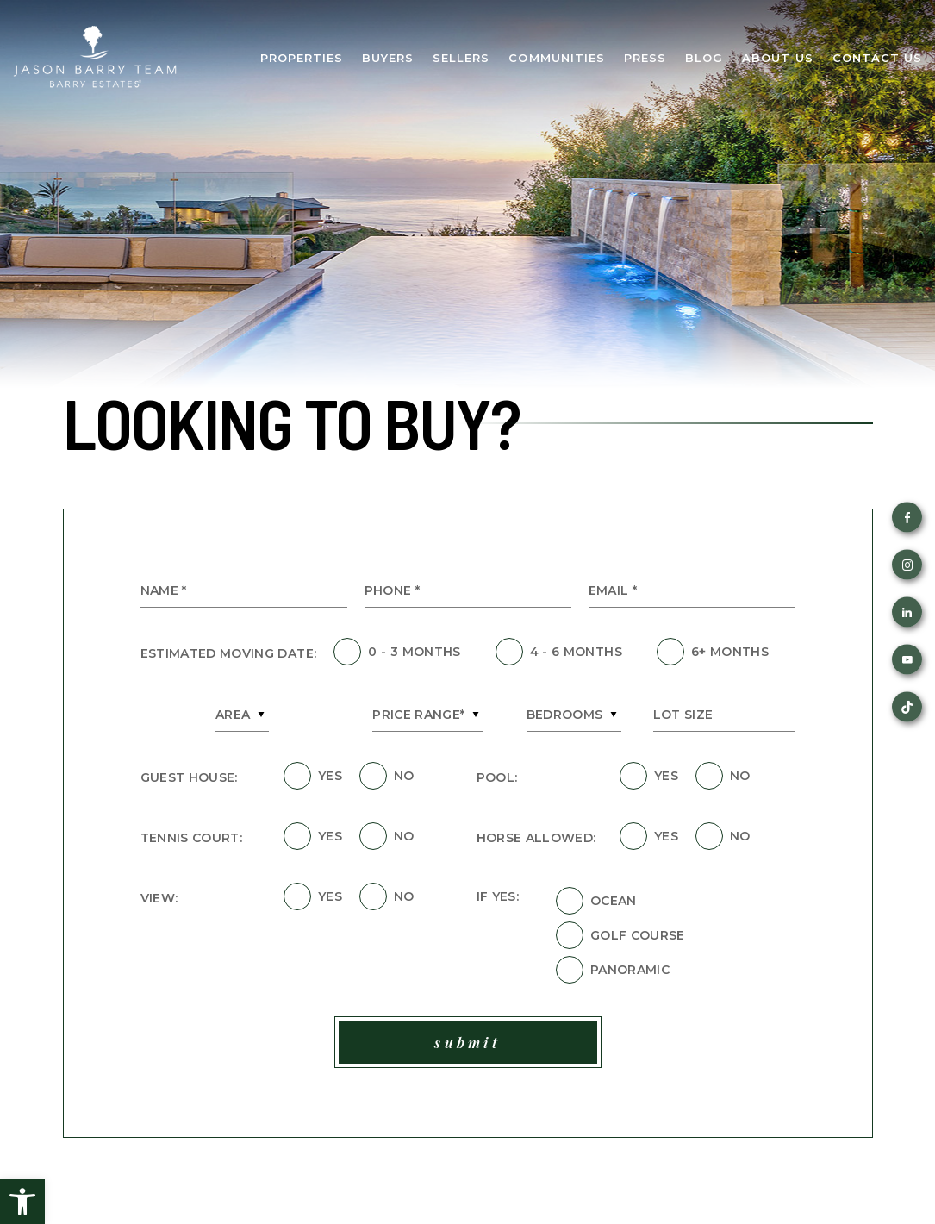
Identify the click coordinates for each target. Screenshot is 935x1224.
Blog (704, 58)
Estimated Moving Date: (228, 653)
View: (159, 898)
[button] (22, 1201)
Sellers (461, 58)
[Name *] (243, 591)
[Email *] (692, 591)
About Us (777, 58)
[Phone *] (468, 591)
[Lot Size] (724, 715)
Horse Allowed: (536, 838)
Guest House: (189, 777)
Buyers (388, 58)
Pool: (497, 777)
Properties (301, 58)
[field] (347, 651)
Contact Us (877, 58)
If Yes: (498, 896)
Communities (556, 58)
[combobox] (242, 715)
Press (645, 58)
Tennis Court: (191, 838)
